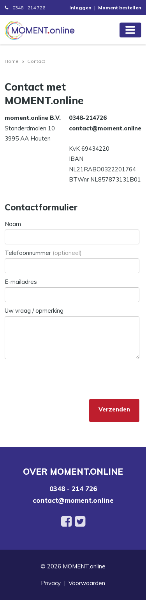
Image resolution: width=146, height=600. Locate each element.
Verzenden (114, 409)
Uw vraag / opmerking (34, 310)
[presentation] (64, 377)
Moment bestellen (119, 8)
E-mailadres (21, 281)
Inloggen (80, 8)
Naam (13, 224)
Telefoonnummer (43, 252)
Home (12, 61)
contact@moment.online (73, 500)
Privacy (51, 583)
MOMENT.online (84, 566)
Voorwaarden (87, 583)
